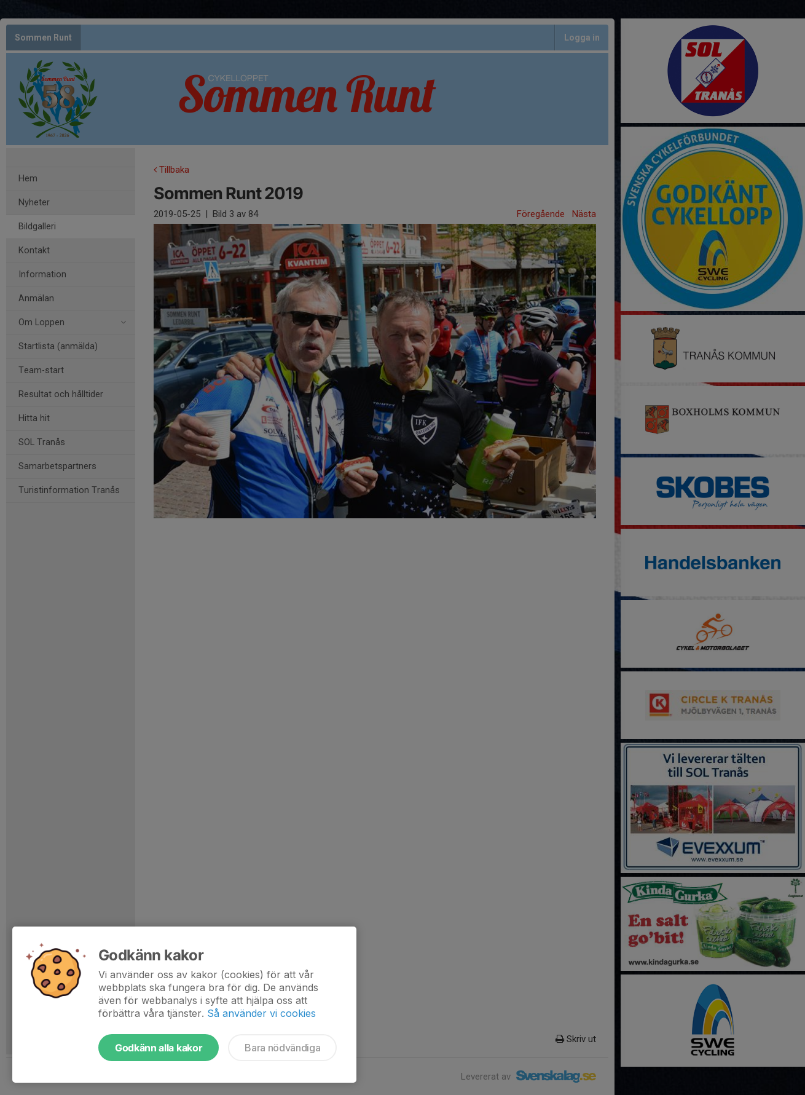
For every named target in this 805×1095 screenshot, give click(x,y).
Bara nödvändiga (282, 1048)
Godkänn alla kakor (158, 1048)
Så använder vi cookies (261, 1013)
